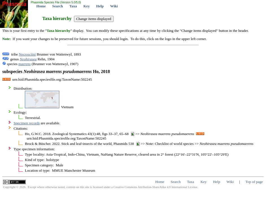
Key (86, 6)
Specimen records (27, 123)
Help (100, 6)
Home (41, 6)
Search (57, 6)
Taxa (73, 6)
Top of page (254, 182)
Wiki (114, 6)
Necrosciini (27, 54)
